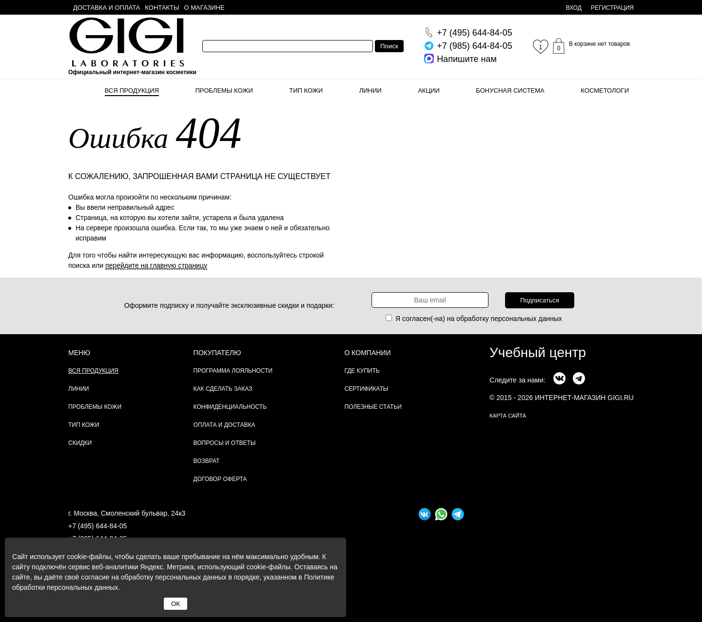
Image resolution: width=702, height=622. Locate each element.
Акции (429, 90)
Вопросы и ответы (225, 443)
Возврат (207, 461)
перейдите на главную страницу (156, 265)
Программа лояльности (233, 370)
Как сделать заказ (223, 388)
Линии (370, 90)
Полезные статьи (373, 406)
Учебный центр (537, 352)
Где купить (362, 370)
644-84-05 (474, 33)
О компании (368, 353)
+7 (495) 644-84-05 (97, 526)
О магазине (204, 7)
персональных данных (526, 318)
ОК (175, 603)
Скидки (80, 443)
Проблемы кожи (224, 90)
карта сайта (507, 416)
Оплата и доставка (224, 424)
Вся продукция (132, 90)
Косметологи (605, 90)
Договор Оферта (220, 479)
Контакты (162, 7)
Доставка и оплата (106, 7)
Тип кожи (306, 90)
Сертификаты (367, 388)
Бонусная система (510, 90)
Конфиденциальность (230, 406)
